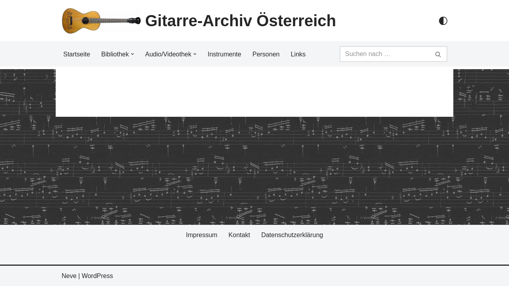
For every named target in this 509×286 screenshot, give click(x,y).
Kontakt (239, 235)
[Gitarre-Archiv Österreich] (199, 20)
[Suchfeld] (384, 54)
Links (298, 54)
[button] (132, 54)
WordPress (97, 275)
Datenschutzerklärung (292, 235)
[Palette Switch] (443, 21)
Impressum (201, 235)
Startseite (76, 54)
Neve (69, 275)
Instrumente (224, 54)
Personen (266, 54)
